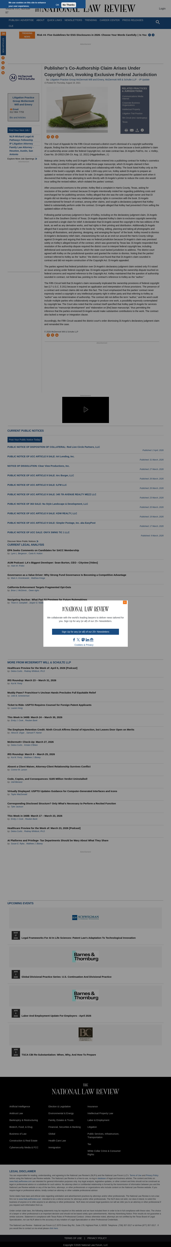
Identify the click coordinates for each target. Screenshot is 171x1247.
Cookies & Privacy (84, 645)
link (87, 640)
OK (57, 4)
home (92, 640)
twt (79, 639)
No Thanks (69, 4)
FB (74, 640)
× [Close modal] (124, 602)
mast (83, 640)
